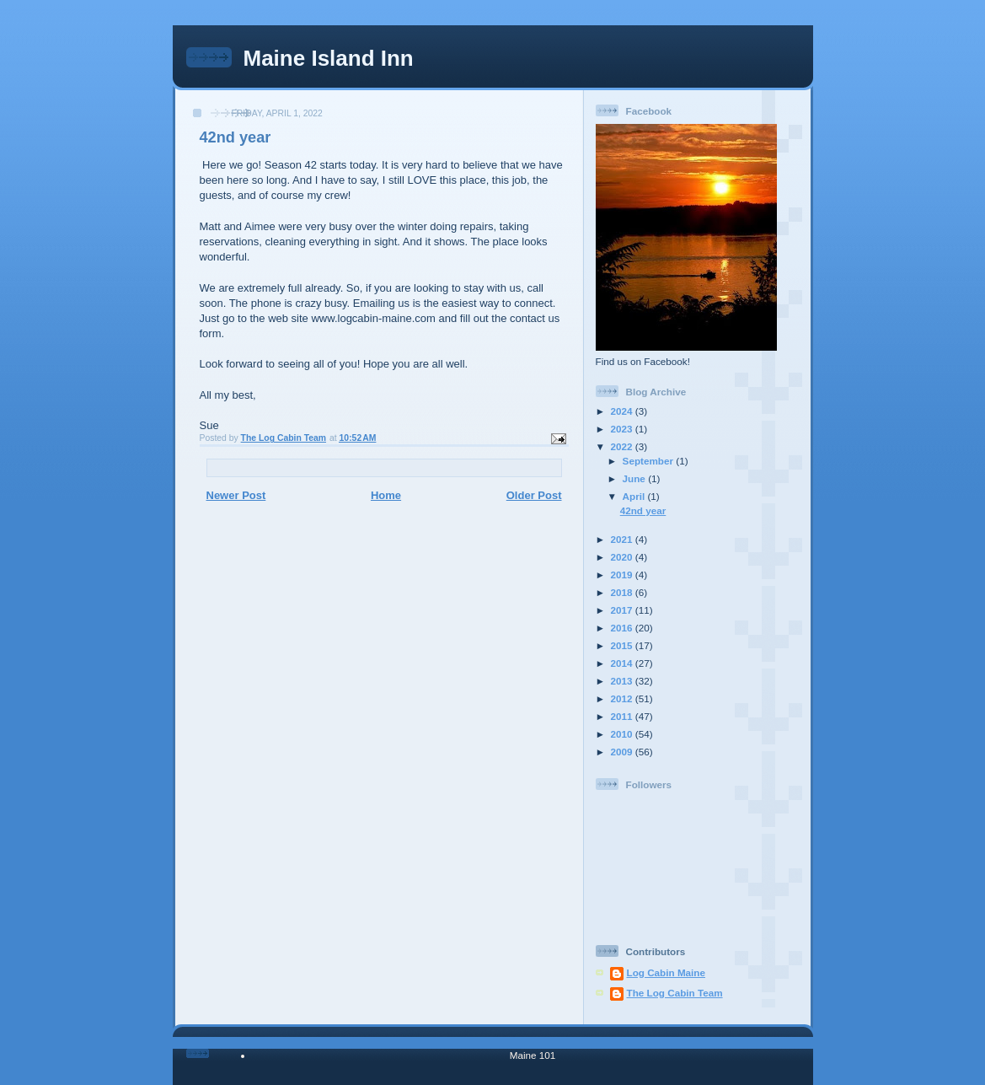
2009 (623, 751)
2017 (623, 609)
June (636, 478)
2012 (623, 698)
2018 (623, 592)
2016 (623, 627)
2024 (623, 411)
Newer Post (236, 495)
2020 (623, 556)
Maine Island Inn (329, 58)
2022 (623, 446)
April (635, 496)
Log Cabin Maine (666, 972)
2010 (623, 733)
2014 (623, 663)
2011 (623, 716)
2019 (623, 574)
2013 (623, 680)
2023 (623, 428)
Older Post (534, 495)
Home (386, 495)
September (650, 460)
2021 (623, 539)
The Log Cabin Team (675, 992)
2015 (623, 645)
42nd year (643, 510)
